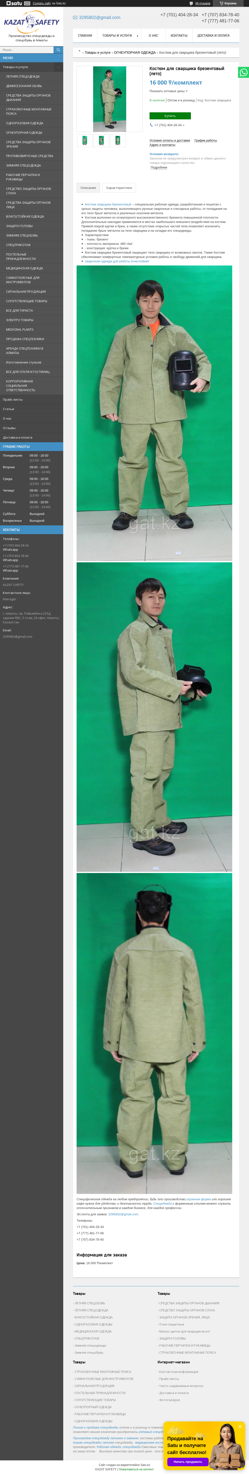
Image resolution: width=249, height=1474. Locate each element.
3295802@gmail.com (17, 636)
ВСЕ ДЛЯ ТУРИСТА (19, 310)
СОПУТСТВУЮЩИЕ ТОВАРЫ (26, 301)
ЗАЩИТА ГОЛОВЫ (19, 226)
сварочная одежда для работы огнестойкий (117, 261)
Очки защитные (171, 1324)
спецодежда (131, 1447)
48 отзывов (202, 3)
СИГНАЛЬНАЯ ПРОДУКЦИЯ (26, 291)
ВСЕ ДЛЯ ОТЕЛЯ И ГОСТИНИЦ (27, 372)
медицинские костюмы (151, 1442)
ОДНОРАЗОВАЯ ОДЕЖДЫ (93, 1324)
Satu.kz (145, 1465)
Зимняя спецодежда (90, 1345)
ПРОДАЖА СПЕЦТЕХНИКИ (25, 339)
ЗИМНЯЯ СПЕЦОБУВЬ (22, 235)
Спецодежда (162, 1203)
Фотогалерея (169, 1400)
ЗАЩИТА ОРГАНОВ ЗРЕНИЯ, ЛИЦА (184, 1317)
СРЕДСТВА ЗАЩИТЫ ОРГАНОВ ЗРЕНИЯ (28, 144)
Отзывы (9, 428)
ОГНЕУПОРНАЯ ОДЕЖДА (24, 132)
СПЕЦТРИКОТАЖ (18, 245)
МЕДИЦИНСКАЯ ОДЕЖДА (24, 268)
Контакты (179, 35)
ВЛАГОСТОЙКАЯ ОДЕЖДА (25, 216)
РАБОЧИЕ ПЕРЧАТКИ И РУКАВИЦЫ (23, 177)
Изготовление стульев (23, 362)
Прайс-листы (13, 399)
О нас (7, 418)
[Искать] (58, 49)
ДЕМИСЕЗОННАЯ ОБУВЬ (24, 86)
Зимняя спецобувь (89, 1352)
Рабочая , (109, 1447)
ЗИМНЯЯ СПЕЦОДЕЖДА (23, 165)
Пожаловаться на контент (136, 1469)
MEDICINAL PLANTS (20, 329)
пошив (78, 1442)
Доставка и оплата (17, 437)
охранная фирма (198, 1199)
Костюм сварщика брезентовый (108, 204)
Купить (170, 116)
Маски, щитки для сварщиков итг (184, 1331)
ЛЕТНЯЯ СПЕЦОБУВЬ (90, 1303)
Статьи (8, 409)
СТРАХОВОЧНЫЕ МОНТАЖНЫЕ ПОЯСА (29, 111)
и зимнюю (105, 1438)
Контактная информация (178, 1371)
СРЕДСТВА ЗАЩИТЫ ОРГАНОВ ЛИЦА (28, 204)
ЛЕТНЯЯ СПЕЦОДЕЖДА (23, 76)
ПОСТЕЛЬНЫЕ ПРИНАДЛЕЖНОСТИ (21, 256)
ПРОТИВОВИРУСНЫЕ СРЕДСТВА (29, 156)
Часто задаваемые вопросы (181, 1386)
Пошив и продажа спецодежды (95, 1427)
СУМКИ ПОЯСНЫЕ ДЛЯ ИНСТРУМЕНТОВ (22, 279)
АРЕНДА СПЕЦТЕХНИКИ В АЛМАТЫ (24, 350)
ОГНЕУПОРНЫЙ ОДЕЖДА (93, 1407)
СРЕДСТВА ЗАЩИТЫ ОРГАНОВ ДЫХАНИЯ (28, 97)
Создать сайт (42, 3)
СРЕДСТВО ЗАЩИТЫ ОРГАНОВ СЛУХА (28, 190)
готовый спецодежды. (155, 1432)
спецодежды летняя (99, 1442)
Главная (85, 35)
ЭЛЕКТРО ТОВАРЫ (19, 320)
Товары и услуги (15, 67)
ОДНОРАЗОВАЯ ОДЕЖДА (24, 123)
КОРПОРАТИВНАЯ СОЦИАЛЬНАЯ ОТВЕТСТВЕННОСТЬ (20, 385)
